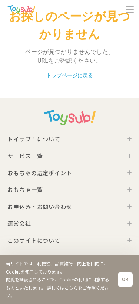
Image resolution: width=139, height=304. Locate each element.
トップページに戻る (69, 75)
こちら (71, 287)
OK (125, 279)
